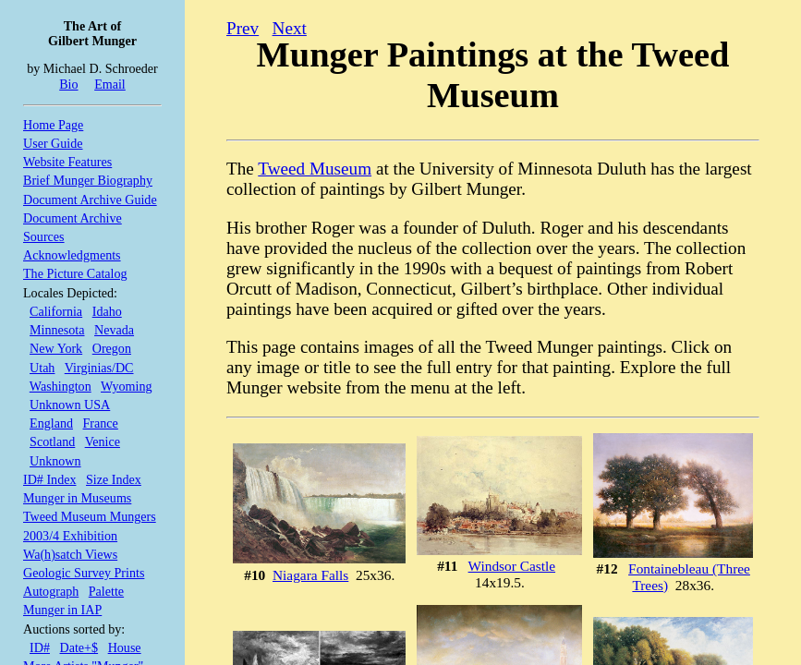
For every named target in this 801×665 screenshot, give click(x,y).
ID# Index (49, 479)
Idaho (107, 311)
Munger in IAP (62, 609)
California (56, 311)
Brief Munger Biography (87, 180)
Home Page (53, 124)
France (100, 423)
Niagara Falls (310, 575)
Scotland (52, 441)
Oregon (111, 348)
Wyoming (126, 386)
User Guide (53, 143)
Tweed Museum (314, 168)
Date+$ (79, 647)
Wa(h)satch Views (70, 554)
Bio (68, 84)
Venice (102, 441)
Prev (242, 28)
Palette (106, 591)
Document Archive (72, 218)
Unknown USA (70, 404)
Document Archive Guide (90, 199)
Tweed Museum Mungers (89, 516)
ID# (40, 647)
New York (56, 348)
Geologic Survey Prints (83, 572)
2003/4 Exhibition (70, 535)
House (124, 647)
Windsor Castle (512, 566)
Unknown (55, 460)
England (51, 423)
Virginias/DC (99, 367)
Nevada (114, 329)
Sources (44, 236)
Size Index (113, 479)
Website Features (67, 161)
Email (110, 84)
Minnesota (57, 329)
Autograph (51, 591)
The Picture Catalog (75, 273)
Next (290, 28)
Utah (42, 367)
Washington (60, 386)
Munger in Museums (77, 497)
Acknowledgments (72, 255)
